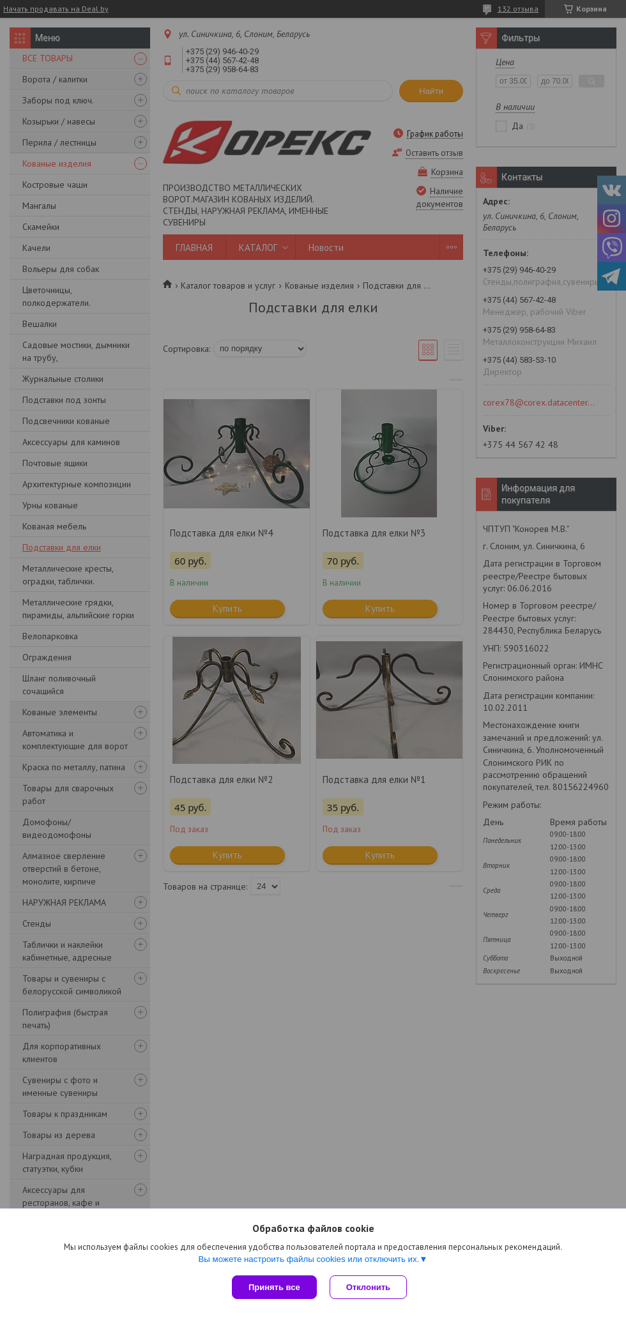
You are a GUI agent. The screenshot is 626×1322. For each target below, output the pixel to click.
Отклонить (368, 1287)
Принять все (274, 1287)
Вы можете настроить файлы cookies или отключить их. (308, 1259)
